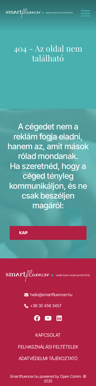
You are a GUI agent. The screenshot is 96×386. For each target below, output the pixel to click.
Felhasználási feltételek (48, 347)
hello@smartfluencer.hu (51, 294)
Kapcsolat (48, 335)
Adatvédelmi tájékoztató (48, 358)
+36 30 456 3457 (45, 305)
